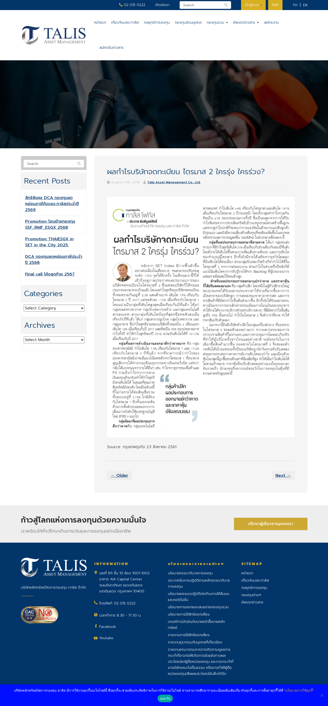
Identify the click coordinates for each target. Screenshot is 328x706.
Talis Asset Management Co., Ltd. (174, 182)
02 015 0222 (132, 5)
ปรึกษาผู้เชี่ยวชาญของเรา (270, 524)
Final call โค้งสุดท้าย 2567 (50, 274)
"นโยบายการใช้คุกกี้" (299, 690)
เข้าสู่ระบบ (253, 5)
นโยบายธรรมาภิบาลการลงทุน (190, 573)
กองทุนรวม (217, 22)
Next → (283, 476)
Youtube (106, 638)
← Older (119, 476)
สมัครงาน (271, 22)
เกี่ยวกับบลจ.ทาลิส (125, 22)
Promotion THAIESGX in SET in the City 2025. (49, 242)
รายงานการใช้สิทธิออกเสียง (189, 635)
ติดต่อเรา (162, 5)
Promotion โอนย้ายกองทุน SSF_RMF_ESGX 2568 (50, 224)
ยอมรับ (165, 698)
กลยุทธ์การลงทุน (157, 22)
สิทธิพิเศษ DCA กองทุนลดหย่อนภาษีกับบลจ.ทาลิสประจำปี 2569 (52, 204)
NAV (275, 5)
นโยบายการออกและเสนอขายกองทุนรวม (198, 607)
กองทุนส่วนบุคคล (188, 22)
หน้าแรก (100, 22)
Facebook (107, 626)
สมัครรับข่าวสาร (111, 47)
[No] (321, 695)
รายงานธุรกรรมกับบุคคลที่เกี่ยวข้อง (195, 642)
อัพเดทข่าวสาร (246, 22)
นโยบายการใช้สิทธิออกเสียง (189, 614)
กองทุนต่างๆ (251, 595)
